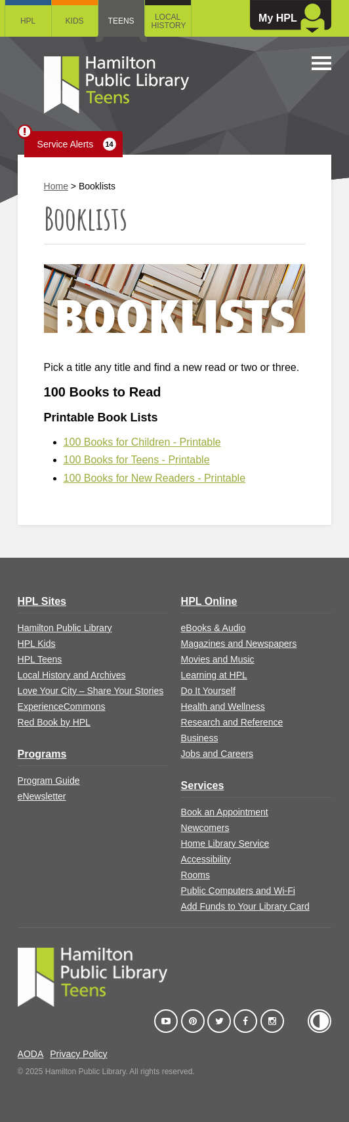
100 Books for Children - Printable (142, 442)
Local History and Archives (72, 675)
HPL (27, 21)
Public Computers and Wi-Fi (238, 890)
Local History (169, 21)
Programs (42, 754)
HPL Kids (37, 643)
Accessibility (206, 859)
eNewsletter (42, 796)
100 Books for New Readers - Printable (154, 478)
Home (56, 186)
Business (199, 738)
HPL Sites (42, 601)
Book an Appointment (224, 812)
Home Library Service (225, 843)
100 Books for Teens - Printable (137, 459)
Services (202, 785)
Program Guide (49, 780)
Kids (75, 21)
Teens (121, 21)
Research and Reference (232, 722)
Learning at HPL (214, 675)
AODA (31, 1054)
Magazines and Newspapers (239, 643)
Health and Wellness (223, 706)
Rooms (195, 875)
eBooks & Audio (213, 628)
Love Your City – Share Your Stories (91, 691)
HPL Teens (40, 659)
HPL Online (209, 601)
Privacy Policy (78, 1054)
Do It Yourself (208, 691)
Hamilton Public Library (65, 628)
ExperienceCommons (62, 706)
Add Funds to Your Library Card (245, 906)
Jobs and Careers (217, 753)
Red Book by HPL (54, 722)
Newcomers (205, 827)
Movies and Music (218, 659)
